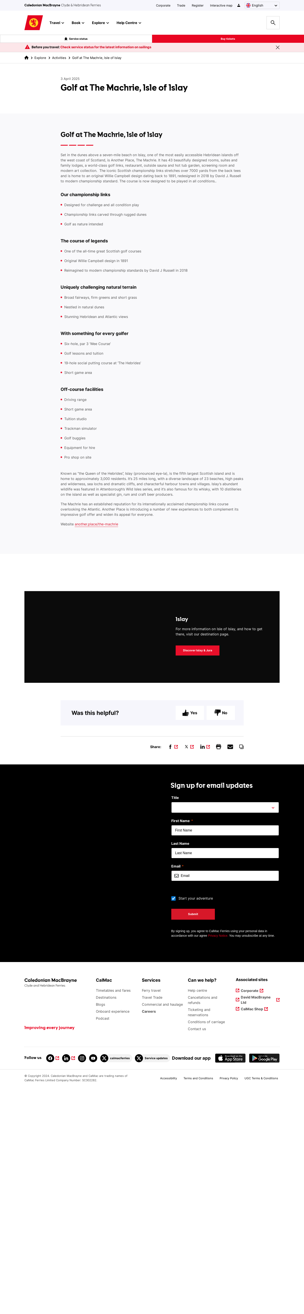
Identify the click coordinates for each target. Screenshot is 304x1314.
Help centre (197, 1216)
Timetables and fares (113, 1216)
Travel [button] (56, 23)
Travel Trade (152, 1223)
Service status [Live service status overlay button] (76, 39)
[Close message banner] (278, 47)
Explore (40, 58)
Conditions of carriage (206, 1247)
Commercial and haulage (162, 1230)
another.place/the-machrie (96, 643)
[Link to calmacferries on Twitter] (116, 1283)
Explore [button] (100, 23)
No (220, 944)
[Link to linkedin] (68, 1283)
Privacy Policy (229, 1303)
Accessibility (168, 1303)
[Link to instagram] (82, 1283)
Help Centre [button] (129, 23)
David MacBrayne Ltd (256, 1225)
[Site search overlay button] (273, 22)
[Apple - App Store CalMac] (230, 1283)
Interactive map (221, 5)
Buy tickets (228, 38)
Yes (189, 944)
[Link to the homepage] (58, 1208)
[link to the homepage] (26, 57)
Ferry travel (151, 1216)
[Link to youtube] (93, 1283)
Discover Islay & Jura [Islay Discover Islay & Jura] (197, 881)
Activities (59, 58)
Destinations (106, 1223)
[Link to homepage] (33, 22)
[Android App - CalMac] (264, 1283)
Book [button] (78, 23)
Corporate (163, 5)
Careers (149, 1237)
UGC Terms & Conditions (261, 1303)
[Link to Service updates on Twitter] (152, 1283)
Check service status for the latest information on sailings (105, 47)
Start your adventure (195, 1123)
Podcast (102, 1244)
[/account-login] (238, 5)
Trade (181, 5)
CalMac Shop (252, 1234)
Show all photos (48, 796)
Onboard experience (112, 1237)
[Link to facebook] (52, 1283)
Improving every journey (49, 1253)
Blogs (100, 1230)
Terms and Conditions (198, 1303)
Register (198, 5)
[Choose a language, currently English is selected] (262, 5)
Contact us (197, 1254)
